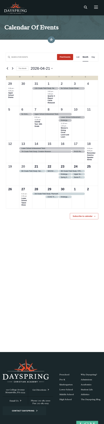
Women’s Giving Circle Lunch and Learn (65, 133)
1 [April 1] (48, 84)
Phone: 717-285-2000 (40, 401)
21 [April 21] (36, 167)
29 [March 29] (10, 84)
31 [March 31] (36, 84)
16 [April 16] (62, 145)
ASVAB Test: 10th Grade (38, 125)
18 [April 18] (89, 145)
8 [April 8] (48, 110)
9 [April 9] (62, 110)
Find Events (65, 58)
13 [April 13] (23, 145)
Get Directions (39, 390)
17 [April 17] (76, 145)
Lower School (66, 390)
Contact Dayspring (23, 411)
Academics (86, 385)
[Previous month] (7, 69)
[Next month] (12, 69)
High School (65, 400)
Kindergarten (66, 385)
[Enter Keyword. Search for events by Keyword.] (31, 58)
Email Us (14, 401)
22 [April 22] (49, 167)
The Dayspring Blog (90, 400)
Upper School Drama (11, 96)
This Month (22, 69)
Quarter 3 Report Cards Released (51, 100)
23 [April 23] (62, 167)
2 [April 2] (62, 84)
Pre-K (62, 380)
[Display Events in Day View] (93, 58)
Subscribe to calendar (82, 217)
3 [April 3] (75, 84)
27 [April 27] (23, 190)
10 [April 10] (76, 110)
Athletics (85, 395)
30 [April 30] (62, 190)
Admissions (86, 380)
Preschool (64, 375)
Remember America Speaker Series (91, 157)
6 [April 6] (22, 110)
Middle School (66, 395)
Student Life (87, 390)
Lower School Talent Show (24, 202)
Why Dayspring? (89, 375)
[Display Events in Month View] (85, 58)
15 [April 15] (49, 145)
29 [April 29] (49, 190)
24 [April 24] (76, 167)
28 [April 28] (36, 190)
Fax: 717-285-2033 (40, 404)
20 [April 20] (23, 167)
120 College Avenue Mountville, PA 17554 (15, 392)
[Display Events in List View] (77, 58)
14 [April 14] (36, 145)
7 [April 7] (35, 110)
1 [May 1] (75, 190)
